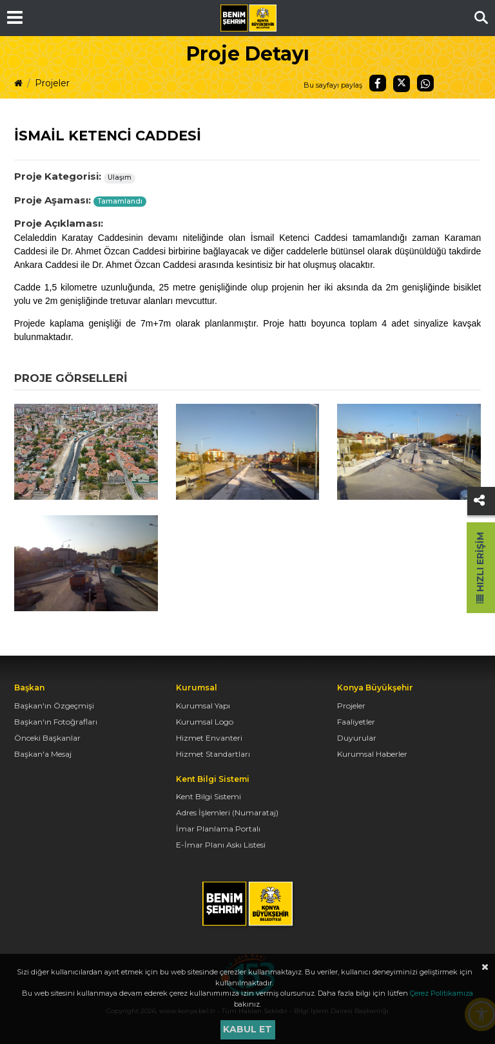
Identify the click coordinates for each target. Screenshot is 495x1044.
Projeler (52, 83)
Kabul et (247, 1029)
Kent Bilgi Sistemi (208, 796)
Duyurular (356, 738)
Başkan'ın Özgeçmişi (54, 705)
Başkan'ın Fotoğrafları (55, 721)
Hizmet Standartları (213, 754)
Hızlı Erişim (480, 567)
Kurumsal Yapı (203, 705)
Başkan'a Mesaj (43, 754)
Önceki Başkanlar (47, 738)
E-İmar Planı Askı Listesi (221, 844)
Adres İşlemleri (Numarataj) (227, 812)
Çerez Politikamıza (441, 993)
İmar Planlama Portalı (218, 828)
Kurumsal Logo (204, 721)
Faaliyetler (356, 721)
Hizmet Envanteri (209, 738)
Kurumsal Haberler (372, 754)
